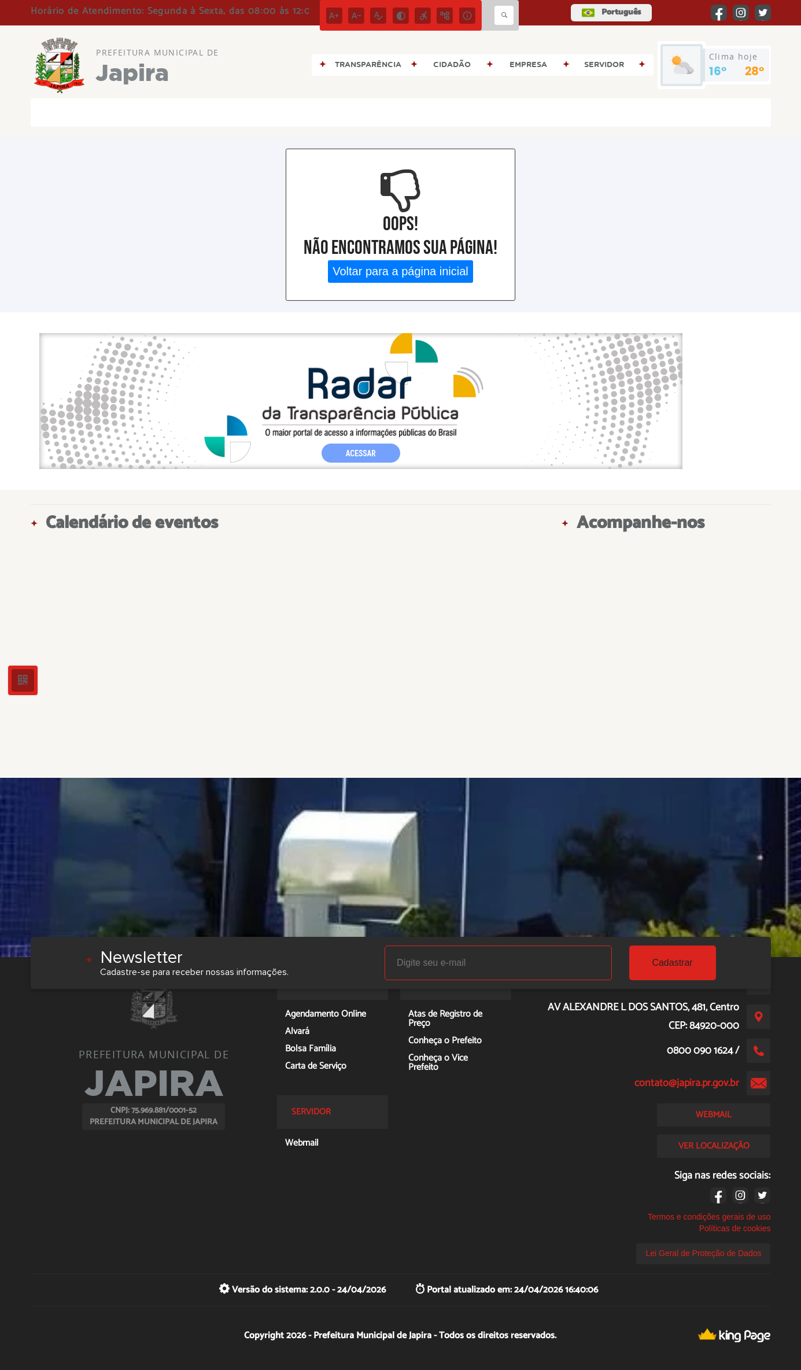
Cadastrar (672, 963)
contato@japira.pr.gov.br (686, 1083)
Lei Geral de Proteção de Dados (703, 1253)
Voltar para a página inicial (400, 271)
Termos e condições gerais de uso (709, 1216)
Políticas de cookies (735, 1228)
